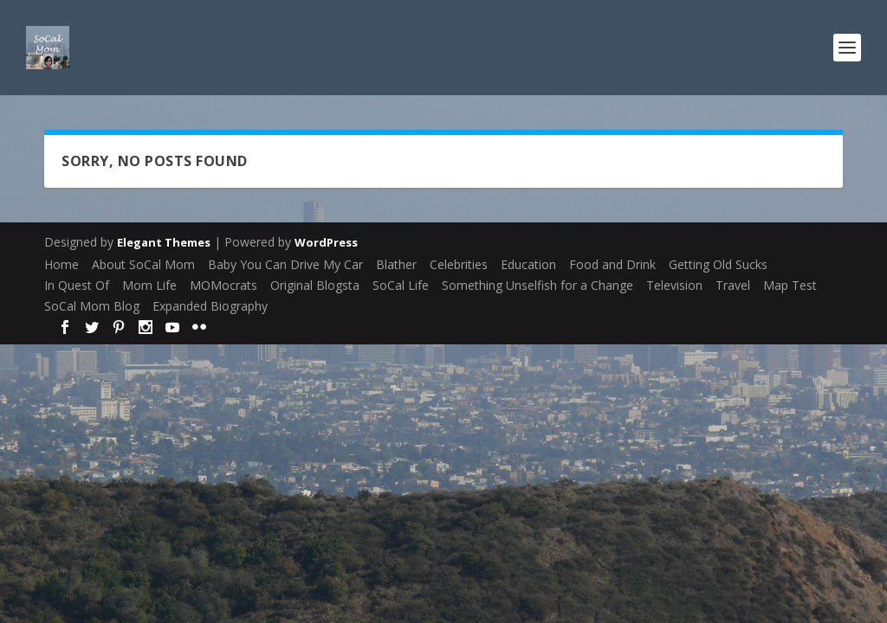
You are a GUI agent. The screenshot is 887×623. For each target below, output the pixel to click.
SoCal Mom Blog (91, 306)
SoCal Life (400, 285)
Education (528, 264)
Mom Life (149, 285)
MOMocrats (223, 285)
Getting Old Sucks (718, 264)
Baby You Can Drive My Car (285, 264)
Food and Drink (612, 264)
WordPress (326, 242)
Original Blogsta (314, 285)
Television (674, 285)
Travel (732, 285)
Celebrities (459, 264)
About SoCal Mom (143, 264)
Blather (396, 264)
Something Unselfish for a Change (537, 285)
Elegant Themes (163, 242)
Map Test (790, 285)
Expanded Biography (210, 306)
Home (61, 264)
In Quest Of (76, 285)
